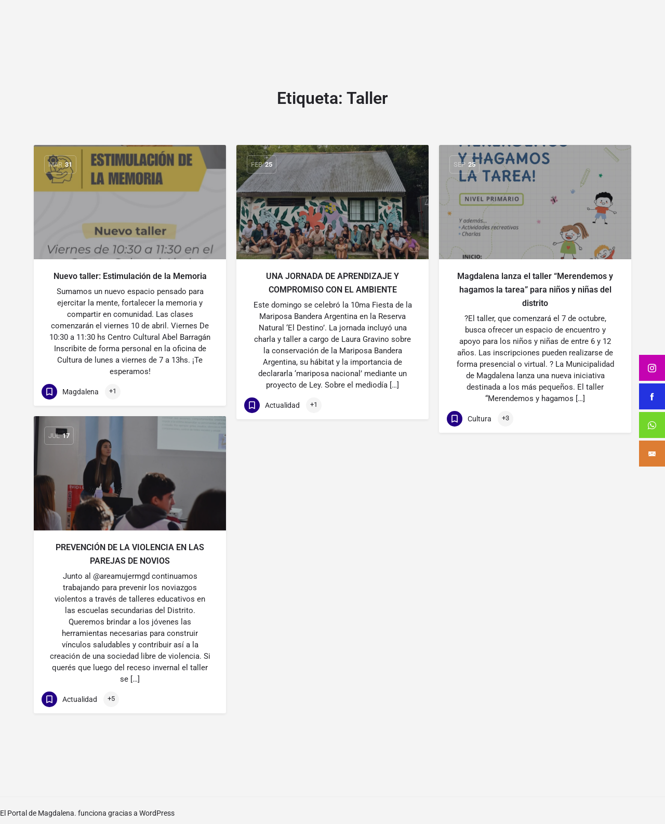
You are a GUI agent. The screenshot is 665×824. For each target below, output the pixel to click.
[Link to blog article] (130, 202)
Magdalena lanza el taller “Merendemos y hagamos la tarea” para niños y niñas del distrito (535, 289)
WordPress (157, 813)
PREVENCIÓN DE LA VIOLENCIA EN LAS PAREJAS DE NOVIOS (130, 554)
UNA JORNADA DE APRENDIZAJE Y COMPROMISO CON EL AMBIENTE (332, 283)
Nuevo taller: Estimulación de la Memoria (130, 276)
